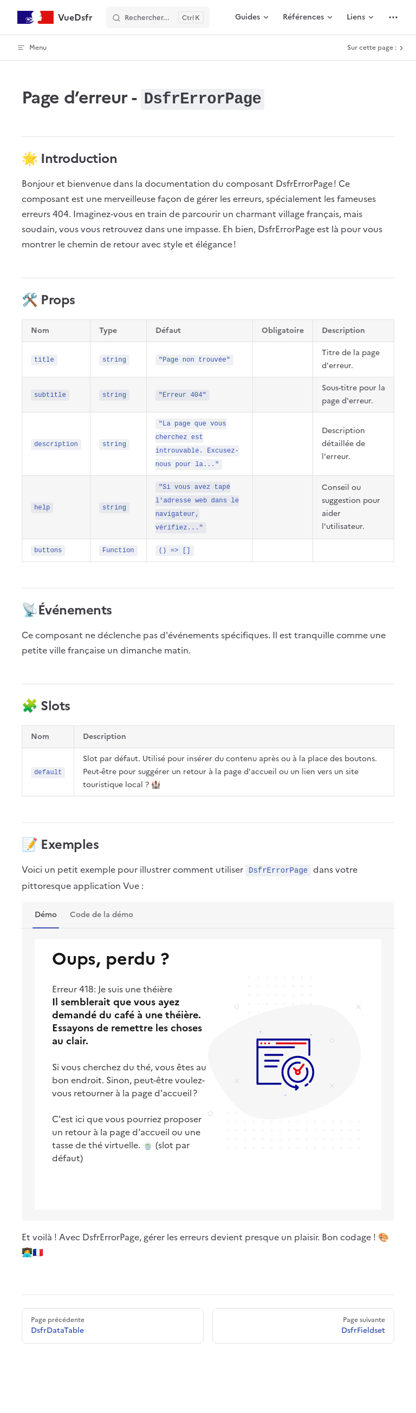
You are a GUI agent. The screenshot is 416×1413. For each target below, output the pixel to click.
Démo (46, 914)
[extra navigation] (393, 17)
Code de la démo (101, 914)
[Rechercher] (158, 17)
